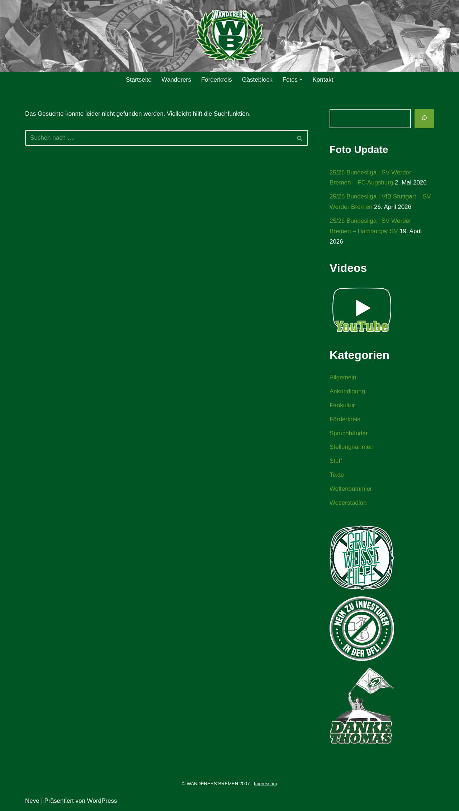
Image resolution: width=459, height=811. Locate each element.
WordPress (102, 801)
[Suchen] (158, 138)
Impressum (265, 783)
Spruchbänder (349, 433)
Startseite (138, 79)
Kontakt (323, 79)
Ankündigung (347, 391)
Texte (337, 475)
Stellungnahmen (352, 447)
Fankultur (342, 405)
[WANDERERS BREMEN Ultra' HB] (229, 36)
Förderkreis (216, 79)
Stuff (336, 461)
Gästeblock (257, 79)
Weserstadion (348, 503)
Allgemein (343, 377)
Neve (32, 801)
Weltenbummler (351, 489)
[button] (301, 79)
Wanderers (176, 79)
